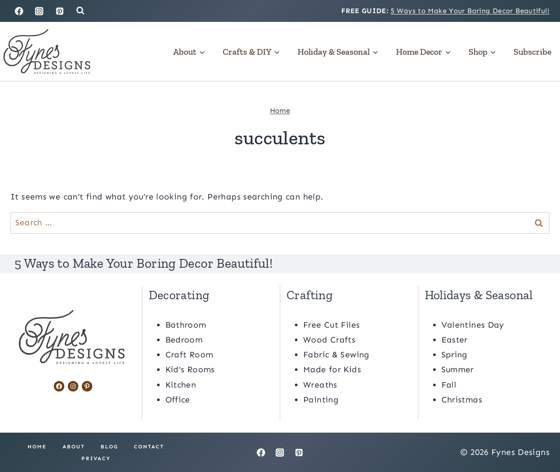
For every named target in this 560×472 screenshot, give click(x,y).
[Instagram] (39, 11)
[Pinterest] (60, 11)
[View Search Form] (80, 10)
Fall (449, 384)
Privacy (96, 458)
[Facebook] (18, 11)
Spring (454, 354)
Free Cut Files (331, 324)
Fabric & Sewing (336, 354)
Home (280, 110)
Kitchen (180, 384)
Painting (321, 399)
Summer (457, 369)
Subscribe (532, 51)
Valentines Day (472, 324)
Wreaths (320, 384)
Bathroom (185, 324)
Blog (109, 446)
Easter (454, 339)
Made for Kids (332, 369)
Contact (149, 446)
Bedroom (184, 339)
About (74, 446)
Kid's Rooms (190, 369)
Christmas (461, 399)
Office (177, 399)
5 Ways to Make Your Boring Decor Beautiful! (470, 11)
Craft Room (189, 354)
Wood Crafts (329, 339)
